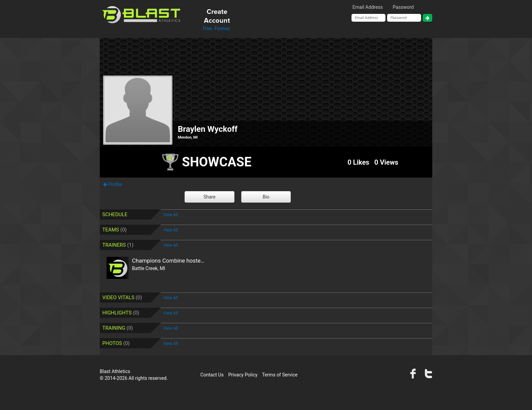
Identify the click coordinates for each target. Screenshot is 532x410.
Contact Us (212, 374)
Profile (112, 184)
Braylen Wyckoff (208, 129)
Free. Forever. (217, 19)
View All (171, 214)
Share (209, 197)
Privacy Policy (243, 374)
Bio (266, 197)
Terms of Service (280, 374)
